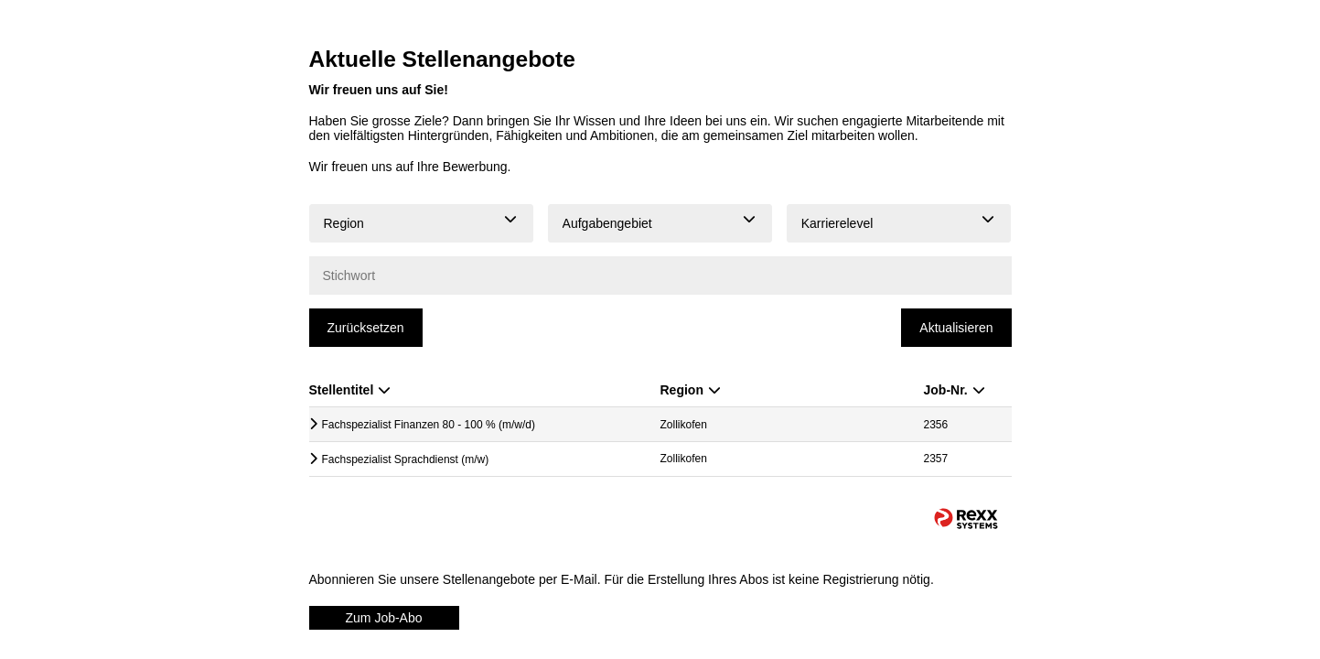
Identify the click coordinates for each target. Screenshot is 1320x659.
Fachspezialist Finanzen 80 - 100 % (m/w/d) (428, 424)
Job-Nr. (954, 390)
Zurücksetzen (365, 327)
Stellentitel (350, 390)
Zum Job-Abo (384, 617)
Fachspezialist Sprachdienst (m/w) (405, 459)
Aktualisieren (956, 327)
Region (690, 390)
